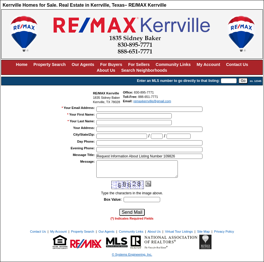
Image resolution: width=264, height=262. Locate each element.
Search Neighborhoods (144, 70)
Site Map (203, 231)
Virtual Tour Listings (179, 231)
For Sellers (139, 64)
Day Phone (86, 141)
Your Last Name (82, 121)
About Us (106, 70)
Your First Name (82, 114)
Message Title (84, 155)
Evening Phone (82, 148)
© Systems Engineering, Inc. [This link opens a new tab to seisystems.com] (132, 254)
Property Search (49, 64)
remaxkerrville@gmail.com (152, 101)
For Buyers (111, 64)
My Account (208, 64)
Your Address (84, 128)
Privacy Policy (224, 231)
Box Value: (113, 200)
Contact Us (237, 64)
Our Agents (83, 64)
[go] (243, 81)
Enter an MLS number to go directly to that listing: (178, 81)
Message (87, 161)
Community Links (173, 64)
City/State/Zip (84, 134)
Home (22, 64)
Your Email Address (79, 108)
